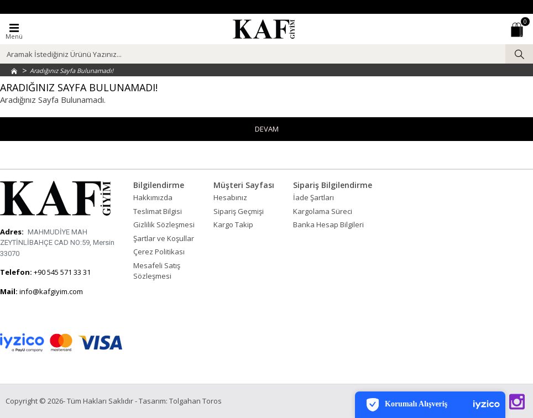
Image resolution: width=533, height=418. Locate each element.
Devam (267, 129)
